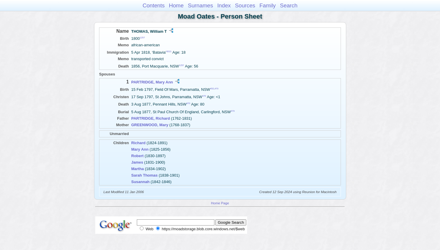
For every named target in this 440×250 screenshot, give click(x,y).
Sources (245, 5)
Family (268, 5)
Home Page (220, 203)
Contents (153, 5)
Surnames (200, 5)
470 (217, 88)
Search (288, 5)
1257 (142, 37)
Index (224, 5)
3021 (168, 51)
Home (176, 5)
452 (212, 88)
